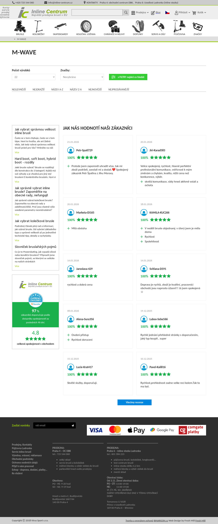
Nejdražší (38, 89)
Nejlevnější (19, 89)
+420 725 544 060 (24, 2)
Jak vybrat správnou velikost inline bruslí (35, 131)
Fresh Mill (200, 520)
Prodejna (141, 12)
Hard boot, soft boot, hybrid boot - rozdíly (35, 160)
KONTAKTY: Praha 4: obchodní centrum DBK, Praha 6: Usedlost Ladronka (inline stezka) (132, 2)
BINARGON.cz (161, 520)
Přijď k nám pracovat (23, 466)
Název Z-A (76, 89)
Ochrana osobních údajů (25, 462)
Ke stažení (17, 473)
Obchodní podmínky (22, 459)
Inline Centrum (42, 12)
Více (17, 152)
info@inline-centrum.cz (60, 2)
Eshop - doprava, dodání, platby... (29, 469)
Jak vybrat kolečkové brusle (34, 221)
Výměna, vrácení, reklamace (27, 455)
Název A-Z (57, 89)
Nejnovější (95, 89)
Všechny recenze (134, 402)
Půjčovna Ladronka (22, 448)
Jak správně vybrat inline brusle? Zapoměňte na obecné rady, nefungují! (32, 192)
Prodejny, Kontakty (22, 444)
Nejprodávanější (118, 89)
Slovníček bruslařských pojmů (35, 247)
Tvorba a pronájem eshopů (139, 520)
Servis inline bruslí (21, 451)
